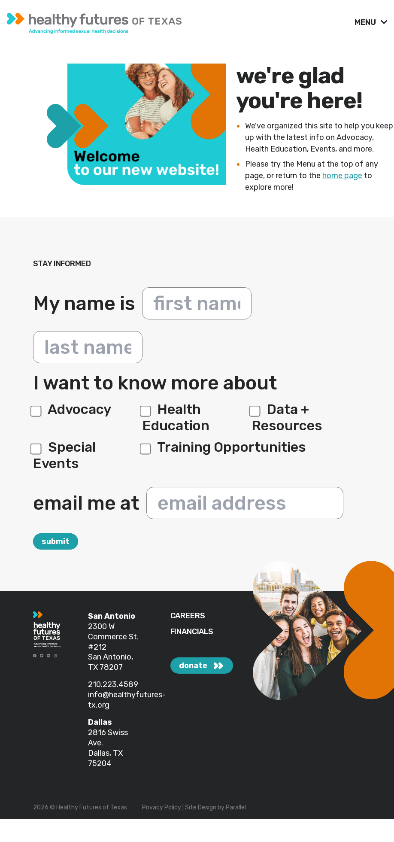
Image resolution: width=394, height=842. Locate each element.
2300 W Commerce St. (113, 631)
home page (342, 175)
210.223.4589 (113, 684)
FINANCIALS (191, 631)
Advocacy (72, 409)
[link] (177, 21)
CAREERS (187, 615)
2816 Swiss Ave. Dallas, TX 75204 (108, 748)
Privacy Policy (161, 807)
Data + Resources (287, 417)
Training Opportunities (224, 447)
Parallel (236, 807)
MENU (366, 22)
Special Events (64, 455)
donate (193, 665)
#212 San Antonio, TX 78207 (110, 657)
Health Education (175, 417)
